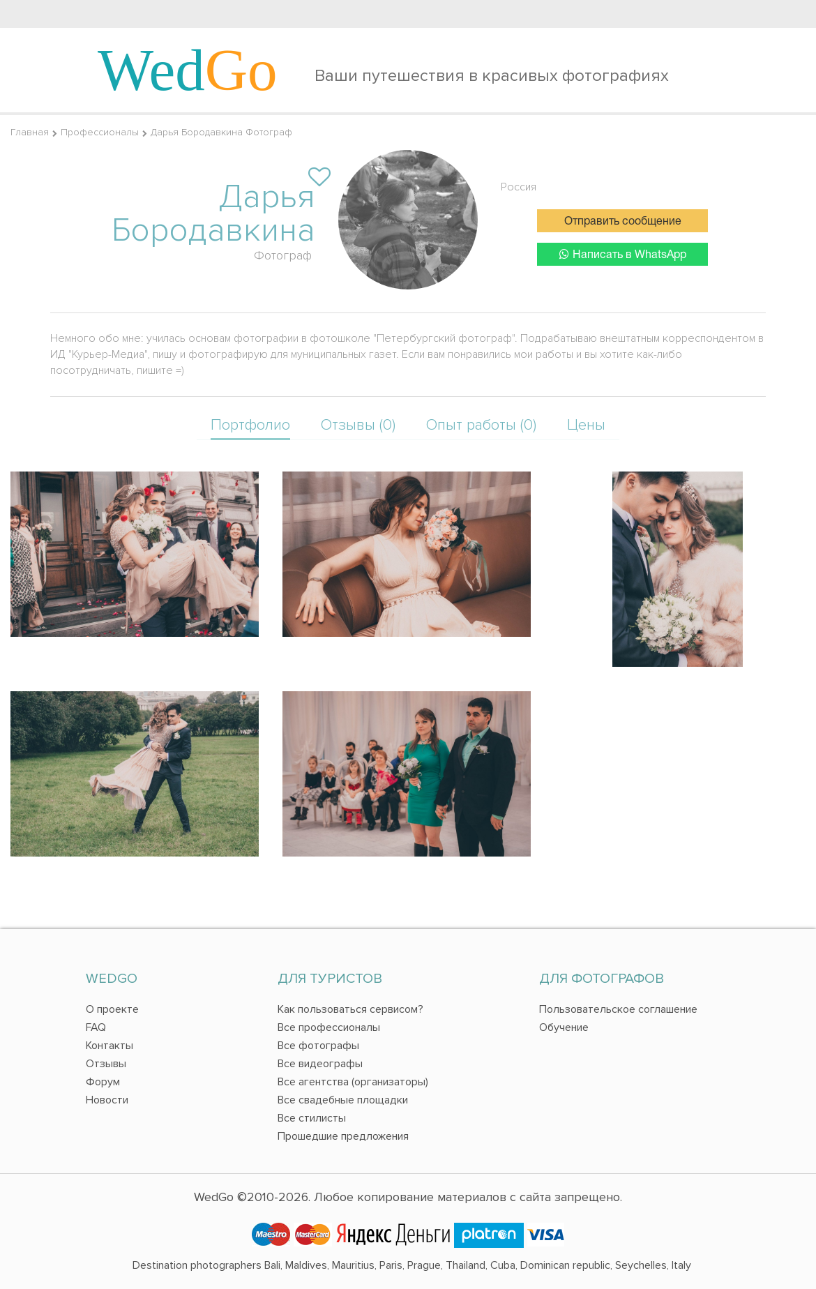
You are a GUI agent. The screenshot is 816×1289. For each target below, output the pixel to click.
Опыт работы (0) (481, 425)
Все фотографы (318, 1046)
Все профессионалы (329, 1027)
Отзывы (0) (358, 425)
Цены (586, 425)
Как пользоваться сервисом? (350, 1009)
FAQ (96, 1027)
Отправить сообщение (622, 222)
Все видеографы (320, 1064)
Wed (188, 70)
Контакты (109, 1046)
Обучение (564, 1027)
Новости (107, 1100)
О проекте (112, 1009)
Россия (518, 187)
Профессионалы (100, 132)
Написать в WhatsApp (622, 254)
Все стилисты (312, 1118)
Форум (103, 1082)
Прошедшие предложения (343, 1136)
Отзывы (106, 1064)
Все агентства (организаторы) (353, 1082)
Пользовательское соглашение (618, 1009)
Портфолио (250, 425)
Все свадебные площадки (343, 1100)
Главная (29, 132)
